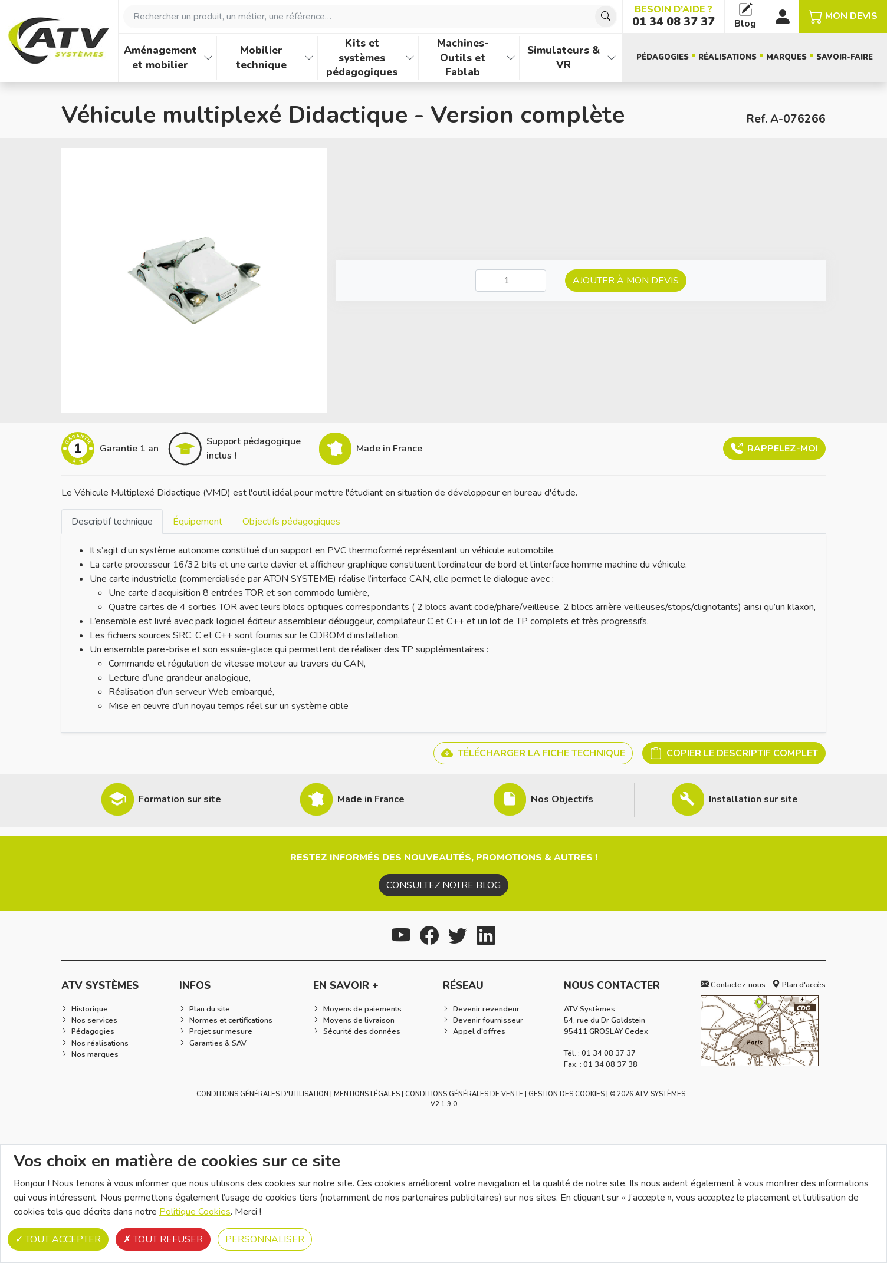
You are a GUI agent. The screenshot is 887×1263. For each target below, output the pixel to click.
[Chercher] (605, 16)
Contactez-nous (733, 985)
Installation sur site (753, 799)
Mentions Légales (367, 1094)
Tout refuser (163, 1239)
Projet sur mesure (220, 1031)
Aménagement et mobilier (160, 57)
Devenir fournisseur (488, 1020)
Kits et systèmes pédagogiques (361, 57)
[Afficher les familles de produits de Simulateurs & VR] (611, 58)
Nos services (94, 1020)
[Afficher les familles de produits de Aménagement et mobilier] (208, 58)
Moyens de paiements (362, 1009)
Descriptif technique (112, 521)
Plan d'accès (799, 985)
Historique (89, 1009)
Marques (786, 57)
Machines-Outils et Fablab (463, 57)
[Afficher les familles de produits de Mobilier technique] (309, 58)
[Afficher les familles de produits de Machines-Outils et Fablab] (510, 58)
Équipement (197, 521)
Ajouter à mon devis (626, 280)
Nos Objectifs (562, 799)
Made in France (371, 799)
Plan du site (209, 1009)
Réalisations (727, 57)
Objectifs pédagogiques (291, 521)
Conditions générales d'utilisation (262, 1094)
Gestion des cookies (566, 1094)
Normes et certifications (230, 1020)
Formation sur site (180, 799)
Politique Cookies (195, 1211)
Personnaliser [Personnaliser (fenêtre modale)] (264, 1239)
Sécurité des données (361, 1031)
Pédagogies (662, 57)
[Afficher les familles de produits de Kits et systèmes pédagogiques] (410, 58)
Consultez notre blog (443, 885)
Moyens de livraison (359, 1020)
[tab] (112, 521)
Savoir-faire (844, 57)
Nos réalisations (100, 1043)
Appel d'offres (479, 1031)
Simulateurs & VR (563, 57)
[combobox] (370, 16)
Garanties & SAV (218, 1043)
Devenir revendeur (486, 1009)
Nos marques (95, 1054)
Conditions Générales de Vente (464, 1094)
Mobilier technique (261, 57)
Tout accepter (58, 1239)
